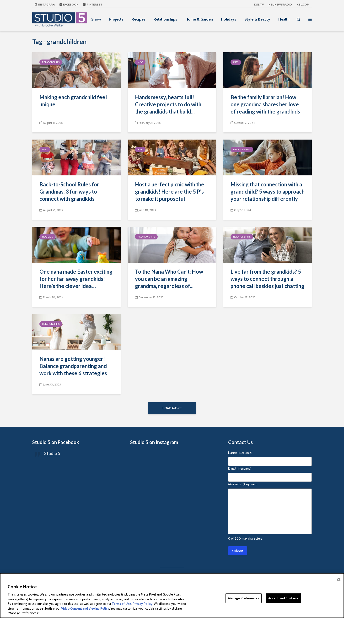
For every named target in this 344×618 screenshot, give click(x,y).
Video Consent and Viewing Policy (85, 608)
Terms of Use (121, 604)
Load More (172, 408)
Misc (140, 62)
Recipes (138, 19)
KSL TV (259, 4)
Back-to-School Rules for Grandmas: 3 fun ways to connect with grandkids (69, 191)
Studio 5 (52, 455)
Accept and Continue (283, 598)
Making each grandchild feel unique (73, 101)
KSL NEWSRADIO (280, 4)
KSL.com (303, 4)
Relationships (165, 19)
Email (239, 470)
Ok (338, 579)
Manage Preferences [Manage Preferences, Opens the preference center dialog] (243, 598)
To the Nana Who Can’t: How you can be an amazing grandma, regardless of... (169, 278)
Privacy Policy (142, 604)
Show (96, 19)
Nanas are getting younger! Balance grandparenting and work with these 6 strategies (73, 366)
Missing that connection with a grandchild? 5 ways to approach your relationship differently (268, 191)
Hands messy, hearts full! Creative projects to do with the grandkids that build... (168, 104)
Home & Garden (199, 19)
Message (242, 486)
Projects (116, 19)
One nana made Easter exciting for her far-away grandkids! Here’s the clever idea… (76, 278)
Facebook (68, 4)
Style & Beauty (257, 19)
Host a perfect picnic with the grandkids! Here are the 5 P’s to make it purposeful (169, 191)
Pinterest (92, 4)
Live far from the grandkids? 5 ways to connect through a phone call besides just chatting (267, 278)
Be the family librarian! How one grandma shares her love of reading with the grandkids (265, 104)
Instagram (45, 4)
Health (284, 19)
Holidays (228, 19)
